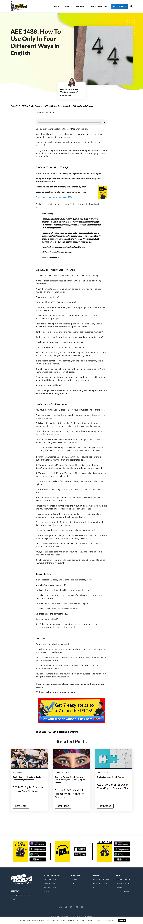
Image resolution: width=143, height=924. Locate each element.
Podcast (77, 6)
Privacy (77, 916)
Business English (50, 887)
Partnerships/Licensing (124, 883)
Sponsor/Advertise (94, 6)
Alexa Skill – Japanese (101, 879)
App (94, 887)
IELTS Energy (77, 875)
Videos (46, 891)
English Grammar (36, 106)
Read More (21, 806)
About (55, 6)
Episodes (74, 879)
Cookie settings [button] (109, 920)
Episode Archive (50, 879)
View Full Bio (65, 96)
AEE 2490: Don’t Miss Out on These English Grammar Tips (112, 788)
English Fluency (19, 106)
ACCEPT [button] (122, 920)
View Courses (115, 7)
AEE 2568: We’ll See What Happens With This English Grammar (71, 793)
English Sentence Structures (24, 777)
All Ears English (52, 875)
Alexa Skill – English (100, 883)
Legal (90, 916)
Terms (84, 916)
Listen (96, 875)
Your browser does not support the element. (71, 122)
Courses (65, 6)
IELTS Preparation (123, 891)
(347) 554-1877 (17, 899)
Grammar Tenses (62, 777)
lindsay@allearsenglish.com (21, 895)
